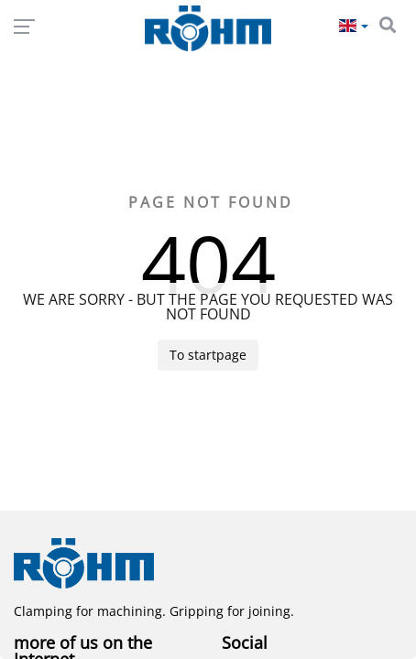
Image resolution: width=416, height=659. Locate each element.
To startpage (208, 354)
